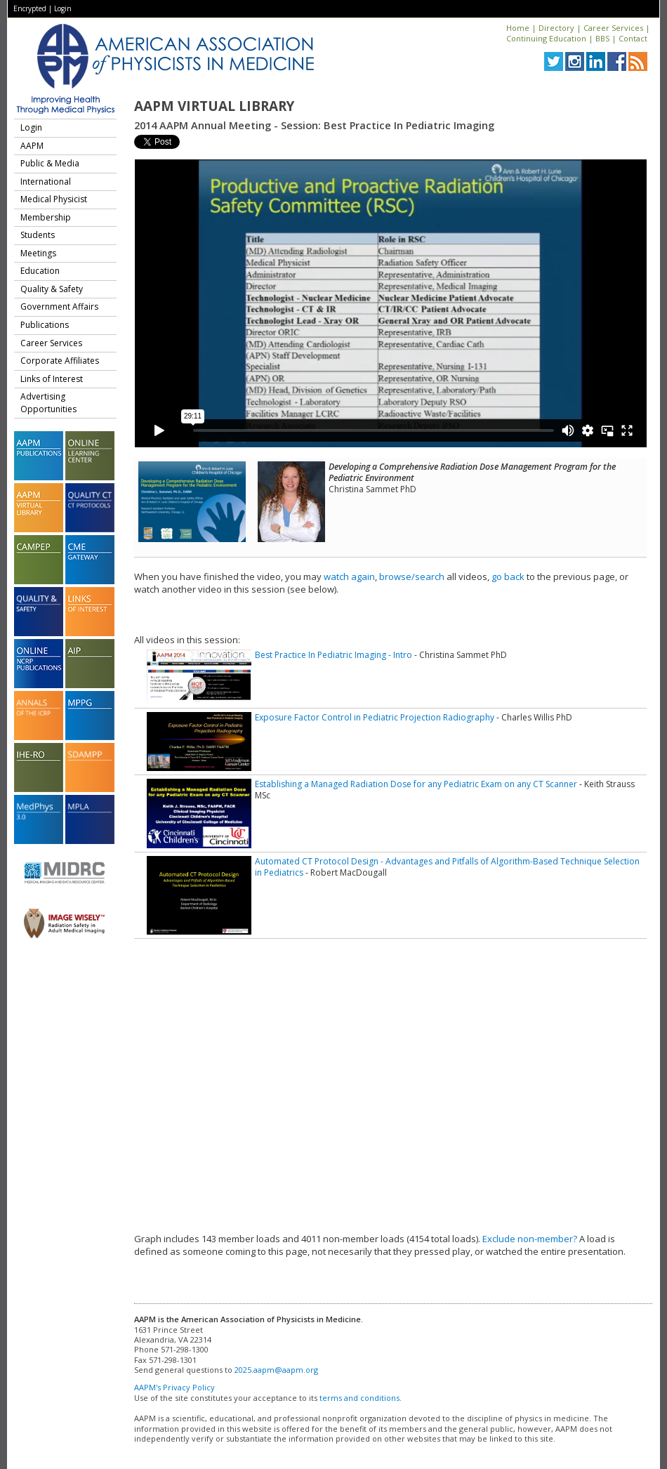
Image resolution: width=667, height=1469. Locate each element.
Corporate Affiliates (59, 361)
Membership (45, 217)
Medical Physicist (53, 199)
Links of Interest (51, 379)
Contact (633, 38)
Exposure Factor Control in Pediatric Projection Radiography (374, 717)
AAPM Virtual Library (214, 106)
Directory (556, 27)
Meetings (38, 253)
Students (37, 235)
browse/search (411, 576)
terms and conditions (359, 1397)
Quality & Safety (51, 289)
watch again (349, 576)
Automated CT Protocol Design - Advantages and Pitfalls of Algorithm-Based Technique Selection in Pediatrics (447, 866)
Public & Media (49, 163)
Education (40, 271)
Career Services (613, 27)
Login (63, 8)
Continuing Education (546, 38)
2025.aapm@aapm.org (276, 1369)
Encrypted (29, 8)
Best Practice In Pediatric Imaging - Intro (333, 655)
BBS (602, 38)
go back (507, 576)
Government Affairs (59, 306)
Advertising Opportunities (48, 402)
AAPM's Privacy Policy (174, 1387)
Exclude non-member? (529, 1238)
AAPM (32, 146)
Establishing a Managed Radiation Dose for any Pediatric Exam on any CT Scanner (416, 784)
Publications (44, 325)
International (45, 181)
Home (517, 27)
